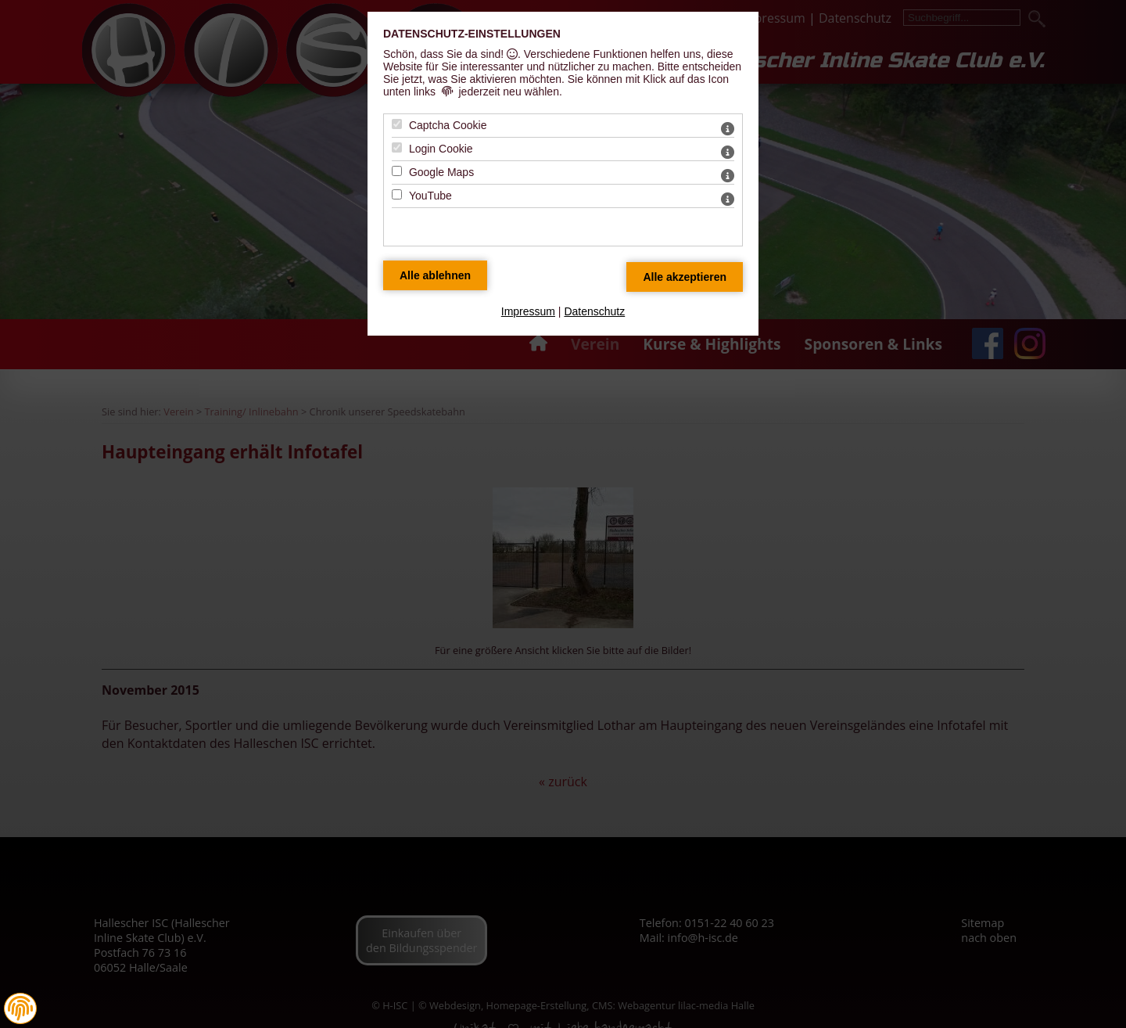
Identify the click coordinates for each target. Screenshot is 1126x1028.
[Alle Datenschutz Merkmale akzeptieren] (684, 277)
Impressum (528, 311)
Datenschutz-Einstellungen (472, 33)
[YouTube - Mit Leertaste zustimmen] (397, 194)
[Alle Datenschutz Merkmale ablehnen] (435, 275)
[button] (20, 1008)
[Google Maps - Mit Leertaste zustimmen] (397, 171)
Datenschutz (594, 311)
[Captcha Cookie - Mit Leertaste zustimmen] (397, 124)
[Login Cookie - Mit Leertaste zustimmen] (397, 147)
